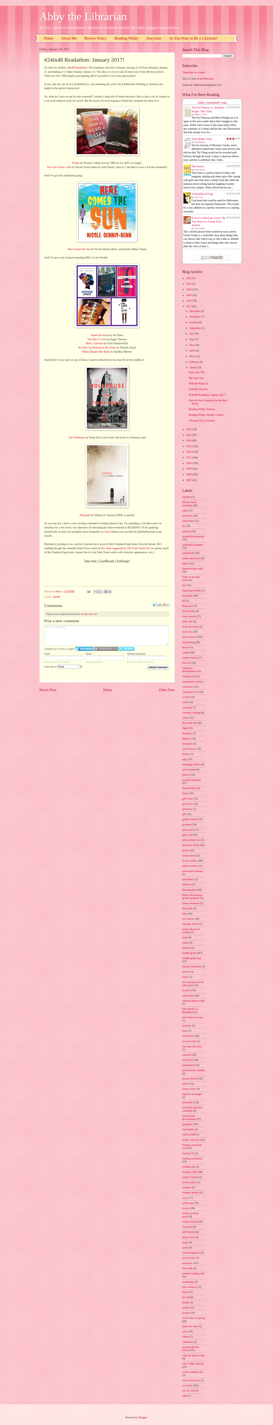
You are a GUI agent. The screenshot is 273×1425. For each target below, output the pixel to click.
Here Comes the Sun (79, 249)
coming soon (189, 676)
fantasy (186, 774)
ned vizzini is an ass (192, 1017)
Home (48, 38)
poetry (185, 1083)
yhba (184, 1395)
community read (190, 681)
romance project (190, 1192)
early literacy (189, 748)
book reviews (189, 637)
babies (185, 563)
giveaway (187, 809)
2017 (189, 306)
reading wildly (190, 1172)
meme (185, 942)
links (184, 913)
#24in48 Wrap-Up (198, 383)
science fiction (190, 1221)
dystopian (187, 743)
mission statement (191, 966)
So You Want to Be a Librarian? (193, 38)
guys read (187, 834)
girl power (187, 803)
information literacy (192, 871)
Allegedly (84, 515)
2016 (189, 429)
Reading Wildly (126, 38)
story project (188, 1257)
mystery (186, 990)
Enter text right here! (106, 635)
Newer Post (48, 690)
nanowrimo (188, 995)
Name (47, 653)
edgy (184, 759)
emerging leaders (191, 764)
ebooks (186, 754)
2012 (189, 451)
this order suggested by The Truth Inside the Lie (127, 548)
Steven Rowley (200, 170)
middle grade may (191, 958)
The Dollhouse (76, 437)
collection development (189, 670)
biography (187, 595)
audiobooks (188, 553)
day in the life (189, 723)
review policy (189, 1182)
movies (186, 971)
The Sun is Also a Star (59, 167)
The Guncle (198, 166)
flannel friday (189, 788)
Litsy (107, 531)
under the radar (190, 1326)
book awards (189, 616)
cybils (185, 717)
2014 (189, 440)
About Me (69, 38)
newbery (186, 1025)
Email (89, 653)
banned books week (192, 568)
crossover (187, 707)
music (185, 976)
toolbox (186, 1307)
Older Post (167, 690)
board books (188, 611)
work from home (191, 1380)
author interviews (191, 558)
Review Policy (95, 38)
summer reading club (193, 1273)
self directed (188, 1232)
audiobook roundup (192, 544)
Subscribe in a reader (194, 72)
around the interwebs (193, 536)
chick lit (186, 662)
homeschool (188, 855)
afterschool (188, 520)
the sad (186, 1297)
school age (188, 1203)
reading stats (188, 1166)
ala (183, 526)
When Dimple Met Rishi (96, 351)
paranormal (188, 1065)
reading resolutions (192, 1158)
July (191, 333)
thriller (186, 1302)
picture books (189, 1078)
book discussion (190, 626)
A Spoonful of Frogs (202, 194)
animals (186, 531)
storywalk (187, 1268)
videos (185, 1336)
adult (185, 510)
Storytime (153, 38)
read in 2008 (188, 1134)
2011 (189, 457)
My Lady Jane (196, 378)
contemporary (189, 692)
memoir (186, 947)
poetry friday (189, 1088)
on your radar (189, 1041)
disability (187, 733)
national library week (193, 1000)
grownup (187, 824)
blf (183, 600)
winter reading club (192, 1372)
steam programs (190, 1252)
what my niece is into (193, 1355)
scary (185, 1197)
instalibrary (188, 879)
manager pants (190, 923)
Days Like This (197, 372)
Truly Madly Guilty (202, 139)
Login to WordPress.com (106, 649)
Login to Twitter (126, 649)
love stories (188, 918)
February (194, 362)
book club (187, 621)
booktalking (188, 642)
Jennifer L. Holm (200, 114)
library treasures (190, 903)
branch (186, 647)
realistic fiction (190, 1177)
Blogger (143, 1417)
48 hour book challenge (189, 504)
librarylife (187, 908)
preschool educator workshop (192, 1109)
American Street (100, 335)
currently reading (191, 712)
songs (185, 1242)
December (195, 311)
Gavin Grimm (199, 228)
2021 (189, 283)
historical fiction (191, 845)
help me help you (191, 840)
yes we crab (188, 1390)
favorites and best (191, 780)
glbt (184, 814)
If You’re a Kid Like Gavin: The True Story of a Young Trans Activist (209, 222)
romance (186, 1187)
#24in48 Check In (198, 389)
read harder (188, 1129)
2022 (189, 278)
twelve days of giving (193, 1318)
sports (185, 1247)
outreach (186, 1054)
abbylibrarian (206, 78)
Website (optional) (136, 653)
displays (186, 738)
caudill (186, 652)
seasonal (186, 1226)
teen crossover (189, 1287)
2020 (189, 289)
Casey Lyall (198, 197)
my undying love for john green (193, 984)
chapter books (189, 657)
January (193, 367)
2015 (189, 435)
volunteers (187, 1342)
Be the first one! (90, 614)
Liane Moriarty (200, 142)
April (192, 350)
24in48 (56, 596)
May (192, 345)
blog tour (187, 606)
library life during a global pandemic (192, 897)
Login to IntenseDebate (84, 649)
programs (187, 1124)
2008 (189, 474)
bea (184, 585)
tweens (186, 1312)
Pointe (75, 162)
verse (185, 1331)
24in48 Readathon (77, 67)
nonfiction (187, 1036)
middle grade (189, 953)
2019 (189, 295)
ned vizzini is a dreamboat (190, 1011)
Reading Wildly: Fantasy (202, 409)
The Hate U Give (96, 339)
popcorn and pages (192, 1094)
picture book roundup (193, 1070)
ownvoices (188, 1060)
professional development (189, 1117)
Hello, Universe (94, 343)
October (194, 322)
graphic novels (190, 819)
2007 (189, 480)
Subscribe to (63, 666)
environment (189, 769)
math (185, 937)
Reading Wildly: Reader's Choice (206, 414)
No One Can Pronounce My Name (97, 347)
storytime (187, 1263)
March (193, 356)
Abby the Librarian (83, 16)
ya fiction (187, 1385)
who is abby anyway (193, 1363)
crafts (185, 702)
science (186, 1208)
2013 (189, 446)
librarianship (189, 889)
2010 (189, 463)
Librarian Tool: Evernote (202, 420)
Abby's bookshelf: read (212, 102)
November (195, 316)
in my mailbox (190, 860)
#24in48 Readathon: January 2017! (207, 394)
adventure (187, 515)
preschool (187, 1102)
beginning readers (191, 590)
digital (185, 728)
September (195, 328)
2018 (189, 300)
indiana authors (190, 865)
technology (188, 1281)
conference (188, 686)
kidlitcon (187, 884)
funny (185, 793)
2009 (189, 468)
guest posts (188, 829)
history (186, 850)
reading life (188, 1153)
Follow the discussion (166, 604)
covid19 (186, 697)
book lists (187, 631)
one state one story (192, 1046)
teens (185, 1292)
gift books (187, 798)
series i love (188, 1237)
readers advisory (191, 1139)
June (192, 339)
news (185, 1030)
